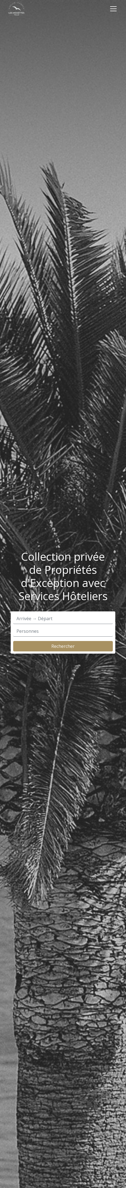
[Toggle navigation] (113, 9)
